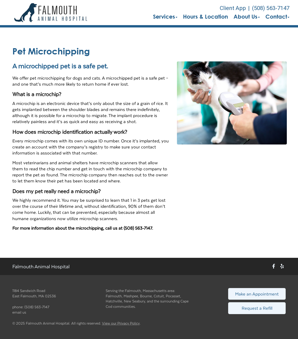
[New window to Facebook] (273, 266)
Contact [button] (277, 16)
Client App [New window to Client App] (233, 8)
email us (19, 312)
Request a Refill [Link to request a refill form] (257, 308)
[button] (51, 12)
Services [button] (165, 16)
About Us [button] (247, 16)
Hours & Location (205, 16)
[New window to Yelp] (282, 266)
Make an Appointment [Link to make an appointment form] (257, 293)
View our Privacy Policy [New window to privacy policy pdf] (121, 323)
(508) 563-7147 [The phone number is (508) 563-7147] (270, 8)
